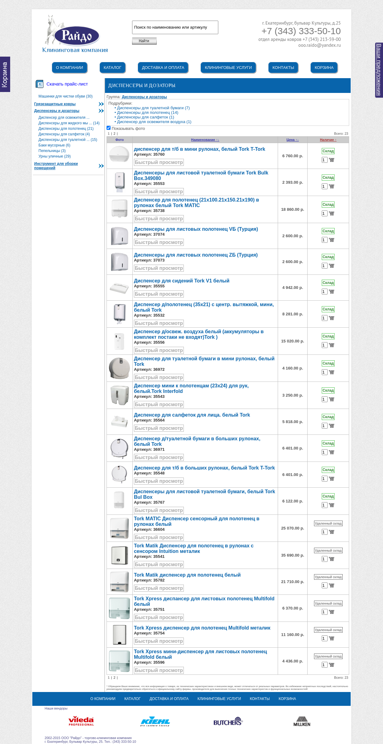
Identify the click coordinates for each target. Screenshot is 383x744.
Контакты (283, 67)
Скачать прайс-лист (67, 84)
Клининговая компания (75, 47)
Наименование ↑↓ (205, 140)
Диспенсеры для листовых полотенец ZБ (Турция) (196, 255)
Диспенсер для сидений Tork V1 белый (181, 280)
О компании (69, 67)
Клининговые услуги (228, 67)
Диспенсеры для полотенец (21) (66, 128)
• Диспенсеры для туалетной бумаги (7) (152, 108)
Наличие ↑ (328, 140)
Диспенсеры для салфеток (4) (64, 134)
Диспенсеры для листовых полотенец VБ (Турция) (196, 229)
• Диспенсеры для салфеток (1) (144, 117)
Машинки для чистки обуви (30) (65, 96)
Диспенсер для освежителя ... (64, 117)
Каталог (112, 67)
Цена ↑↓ (293, 140)
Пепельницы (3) (52, 151)
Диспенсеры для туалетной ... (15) (67, 140)
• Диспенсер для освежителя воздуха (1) (153, 121)
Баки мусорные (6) (54, 145)
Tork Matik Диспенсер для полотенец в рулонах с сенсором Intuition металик (194, 548)
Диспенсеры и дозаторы (56, 111)
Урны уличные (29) (54, 156)
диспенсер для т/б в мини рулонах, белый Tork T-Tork (199, 149)
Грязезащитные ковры (55, 104)
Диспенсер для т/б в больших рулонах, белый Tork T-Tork (204, 467)
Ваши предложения (379, 70)
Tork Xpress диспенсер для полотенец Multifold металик (202, 627)
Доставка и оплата (163, 67)
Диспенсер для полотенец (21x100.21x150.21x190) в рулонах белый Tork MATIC (196, 202)
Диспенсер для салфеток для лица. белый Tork (192, 415)
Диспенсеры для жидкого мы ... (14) (69, 123)
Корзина (324, 67)
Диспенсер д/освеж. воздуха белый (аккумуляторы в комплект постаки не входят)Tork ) (199, 334)
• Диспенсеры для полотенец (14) (146, 112)
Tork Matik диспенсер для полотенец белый (187, 575)
